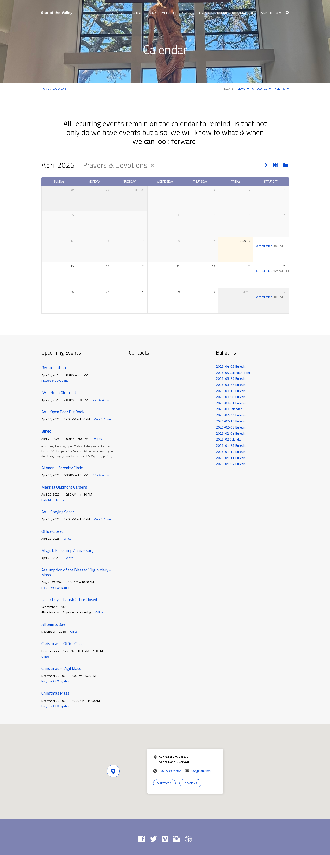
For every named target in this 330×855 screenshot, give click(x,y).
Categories (261, 88)
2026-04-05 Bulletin (231, 366)
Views (243, 88)
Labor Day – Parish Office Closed (69, 599)
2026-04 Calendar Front (233, 372)
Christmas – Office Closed (63, 644)
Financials (247, 12)
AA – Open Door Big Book (62, 412)
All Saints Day (53, 624)
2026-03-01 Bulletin (231, 403)
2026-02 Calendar (229, 439)
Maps (153, 12)
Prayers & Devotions (54, 380)
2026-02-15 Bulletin (231, 421)
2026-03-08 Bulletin (231, 396)
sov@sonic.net (201, 770)
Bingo (46, 431)
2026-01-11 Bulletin (231, 457)
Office (67, 538)
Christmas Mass (55, 693)
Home (45, 88)
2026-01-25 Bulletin (231, 445)
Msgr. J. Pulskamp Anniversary (67, 550)
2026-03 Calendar (229, 408)
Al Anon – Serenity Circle (62, 468)
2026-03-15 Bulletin (231, 390)
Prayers (187, 12)
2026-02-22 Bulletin (231, 415)
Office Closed (52, 531)
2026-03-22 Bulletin (231, 384)
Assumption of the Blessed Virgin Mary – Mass (76, 572)
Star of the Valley (57, 13)
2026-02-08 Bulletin (231, 427)
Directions (164, 783)
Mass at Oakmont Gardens (64, 487)
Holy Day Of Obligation (55, 587)
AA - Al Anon (101, 400)
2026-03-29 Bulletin (231, 378)
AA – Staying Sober (57, 512)
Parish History (270, 12)
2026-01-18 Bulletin (231, 451)
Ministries (169, 12)
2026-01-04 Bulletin (231, 463)
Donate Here (226, 12)
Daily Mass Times (52, 500)
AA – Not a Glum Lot (58, 392)
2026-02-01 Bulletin (231, 433)
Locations (190, 783)
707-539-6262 (170, 770)
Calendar (117, 12)
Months (281, 88)
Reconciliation (263, 246)
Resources (137, 12)
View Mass (205, 12)
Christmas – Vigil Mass (61, 668)
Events (229, 88)
